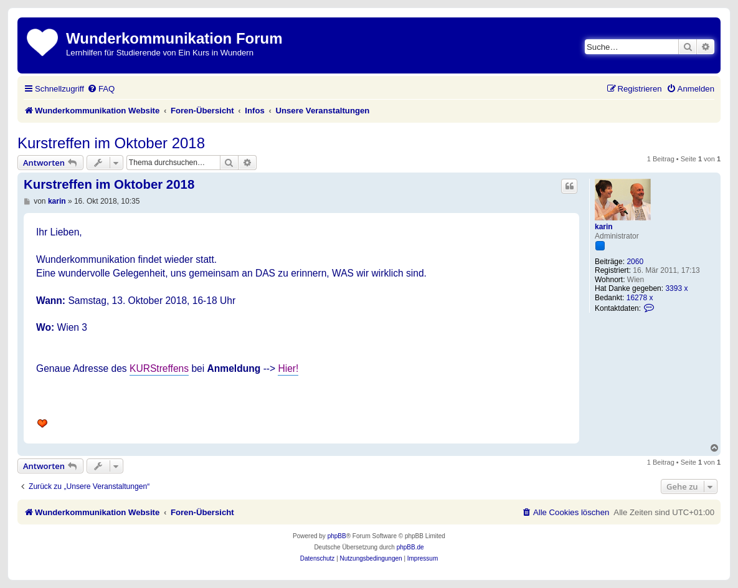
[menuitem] (101, 89)
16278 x (640, 297)
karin (604, 226)
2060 (635, 261)
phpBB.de (410, 547)
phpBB (337, 536)
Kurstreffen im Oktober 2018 (111, 143)
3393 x (676, 288)
